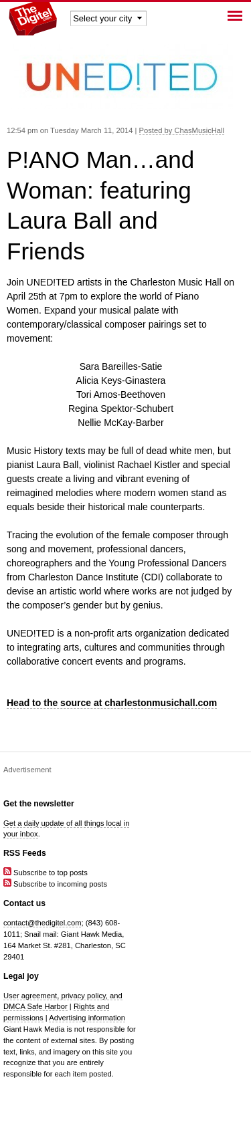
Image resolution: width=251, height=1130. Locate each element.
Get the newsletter (38, 803)
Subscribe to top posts (45, 873)
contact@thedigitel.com (42, 923)
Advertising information (87, 1018)
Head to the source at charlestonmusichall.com (112, 702)
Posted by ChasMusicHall (181, 130)
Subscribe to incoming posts (55, 884)
